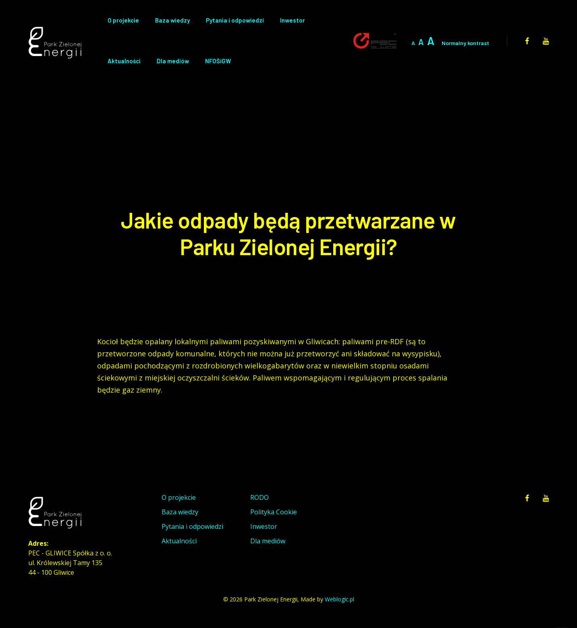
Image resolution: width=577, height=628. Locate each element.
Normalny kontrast (465, 43)
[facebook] (527, 40)
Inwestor (292, 20)
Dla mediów (173, 60)
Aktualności (124, 60)
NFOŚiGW (218, 60)
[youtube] (546, 40)
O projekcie (123, 20)
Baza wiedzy (172, 20)
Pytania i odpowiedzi (235, 20)
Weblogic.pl (339, 599)
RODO (259, 497)
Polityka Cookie (273, 511)
